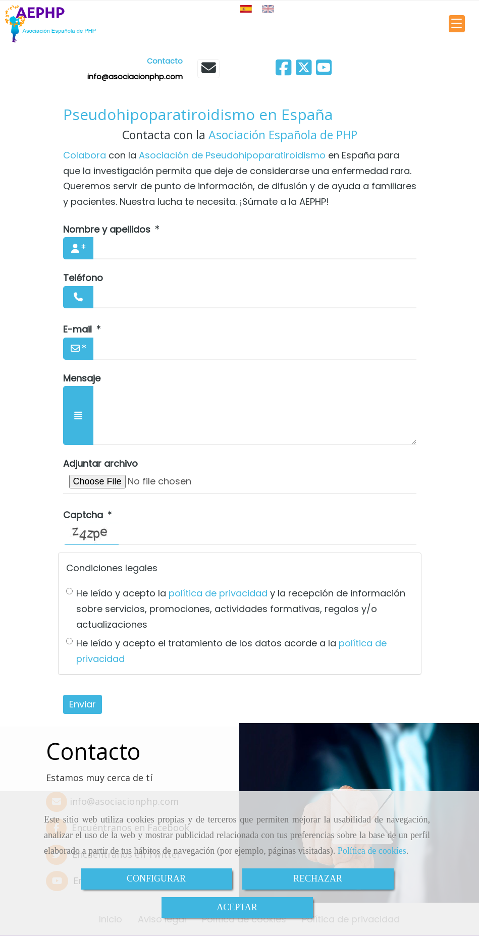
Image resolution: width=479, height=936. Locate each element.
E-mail (78, 329)
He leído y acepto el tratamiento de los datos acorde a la (226, 651)
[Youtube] (324, 71)
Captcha (84, 515)
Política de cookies (372, 851)
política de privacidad (218, 593)
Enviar (82, 704)
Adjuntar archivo (100, 463)
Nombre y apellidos (108, 229)
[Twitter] (304, 71)
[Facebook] (284, 71)
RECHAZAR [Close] (317, 878)
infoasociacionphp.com (135, 77)
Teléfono (83, 277)
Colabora (84, 155)
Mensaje (81, 378)
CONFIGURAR (156, 878)
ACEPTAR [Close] (237, 907)
